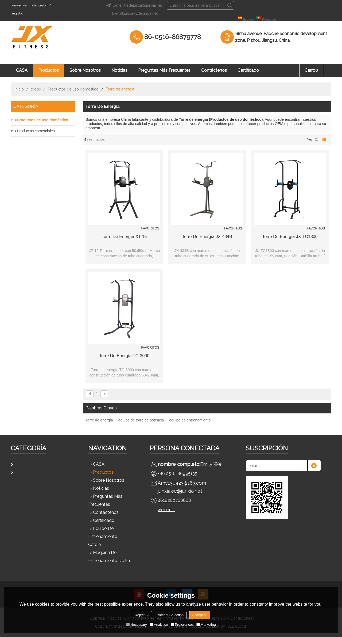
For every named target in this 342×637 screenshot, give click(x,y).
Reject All (142, 615)
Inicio (19, 89)
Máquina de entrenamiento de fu (109, 556)
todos (36, 89)
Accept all (199, 615)
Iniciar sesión (38, 5)
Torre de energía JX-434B (207, 236)
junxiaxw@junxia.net (180, 491)
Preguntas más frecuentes (164, 70)
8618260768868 (174, 500)
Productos (48, 70)
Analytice (159, 625)
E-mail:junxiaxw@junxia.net (135, 13)
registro (17, 13)
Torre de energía (99, 420)
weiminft (166, 509)
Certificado (248, 70)
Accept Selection (171, 615)
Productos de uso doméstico (73, 89)
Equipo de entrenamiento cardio (102, 536)
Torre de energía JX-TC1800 (289, 236)
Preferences (182, 625)
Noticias (119, 70)
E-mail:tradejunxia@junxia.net (133, 5)
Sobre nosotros (85, 70)
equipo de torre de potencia (141, 420)
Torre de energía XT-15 (124, 236)
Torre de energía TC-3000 (124, 355)
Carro (311, 70)
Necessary (136, 625)
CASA (22, 70)
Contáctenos (214, 70)
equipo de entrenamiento (190, 420)
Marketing (206, 625)
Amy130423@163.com (182, 483)
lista (317, 139)
